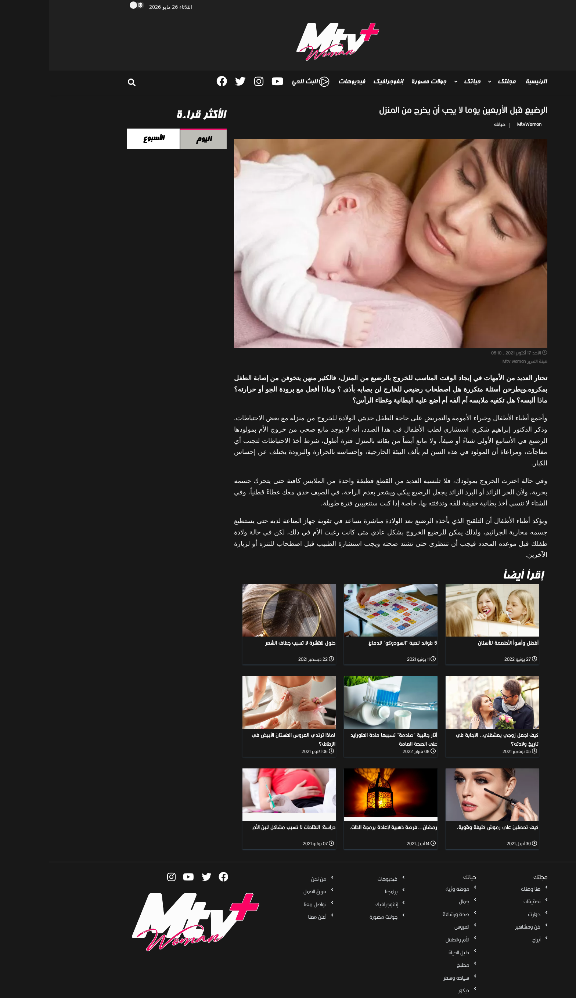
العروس (412, 927)
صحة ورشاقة (406, 914)
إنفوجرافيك (339, 81)
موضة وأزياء (408, 889)
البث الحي (261, 81)
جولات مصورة (379, 81)
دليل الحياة (409, 952)
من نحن (269, 879)
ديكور (414, 990)
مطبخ (414, 965)
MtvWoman (480, 124)
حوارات (485, 914)
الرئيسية (486, 81)
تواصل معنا (266, 904)
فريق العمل (265, 891)
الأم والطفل (408, 940)
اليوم (154, 139)
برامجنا (342, 891)
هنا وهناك (481, 889)
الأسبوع (104, 138)
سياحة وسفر (407, 978)
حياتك (422, 81)
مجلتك (456, 81)
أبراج (487, 940)
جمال (415, 901)
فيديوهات (302, 81)
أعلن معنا (268, 917)
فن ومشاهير (478, 927)
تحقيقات (482, 901)
